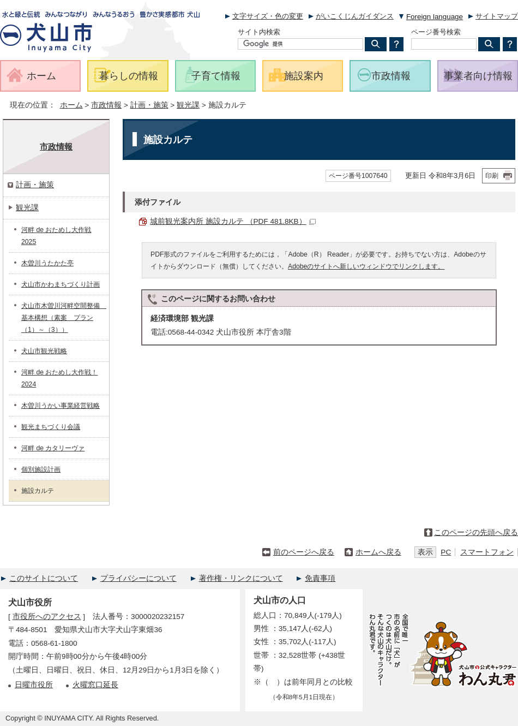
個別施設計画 (41, 469)
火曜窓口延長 (95, 685)
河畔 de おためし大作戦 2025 (56, 236)
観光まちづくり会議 (50, 427)
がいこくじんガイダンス (355, 16)
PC (446, 552)
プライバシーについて (138, 578)
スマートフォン (487, 552)
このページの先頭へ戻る (476, 532)
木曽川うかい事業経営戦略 (60, 405)
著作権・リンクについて (241, 578)
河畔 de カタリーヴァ (53, 448)
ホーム (71, 105)
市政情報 (106, 105)
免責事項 (320, 578)
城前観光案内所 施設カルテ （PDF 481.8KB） (233, 221)
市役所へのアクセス (47, 616)
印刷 (491, 176)
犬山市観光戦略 (44, 351)
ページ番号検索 (436, 32)
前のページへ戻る (303, 552)
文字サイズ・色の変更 (267, 16)
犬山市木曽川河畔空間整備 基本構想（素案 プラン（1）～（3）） (63, 318)
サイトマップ (496, 16)
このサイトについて (43, 578)
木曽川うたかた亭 (47, 263)
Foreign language (434, 17)
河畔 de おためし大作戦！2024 (59, 378)
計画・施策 (149, 105)
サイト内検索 (259, 32)
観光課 (188, 105)
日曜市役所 (34, 685)
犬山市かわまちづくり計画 (60, 284)
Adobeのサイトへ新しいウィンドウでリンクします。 (366, 266)
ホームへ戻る (378, 552)
